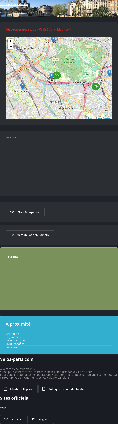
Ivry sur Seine (14, 337)
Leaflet (91, 118)
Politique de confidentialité (66, 389)
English (43, 419)
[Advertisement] (63, 166)
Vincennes (12, 347)
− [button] (10, 46)
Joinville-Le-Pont (16, 340)
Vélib (3, 408)
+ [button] (10, 41)
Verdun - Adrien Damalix (33, 235)
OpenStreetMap (104, 118)
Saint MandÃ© (15, 343)
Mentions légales (21, 389)
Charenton (12, 333)
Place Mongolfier (28, 212)
